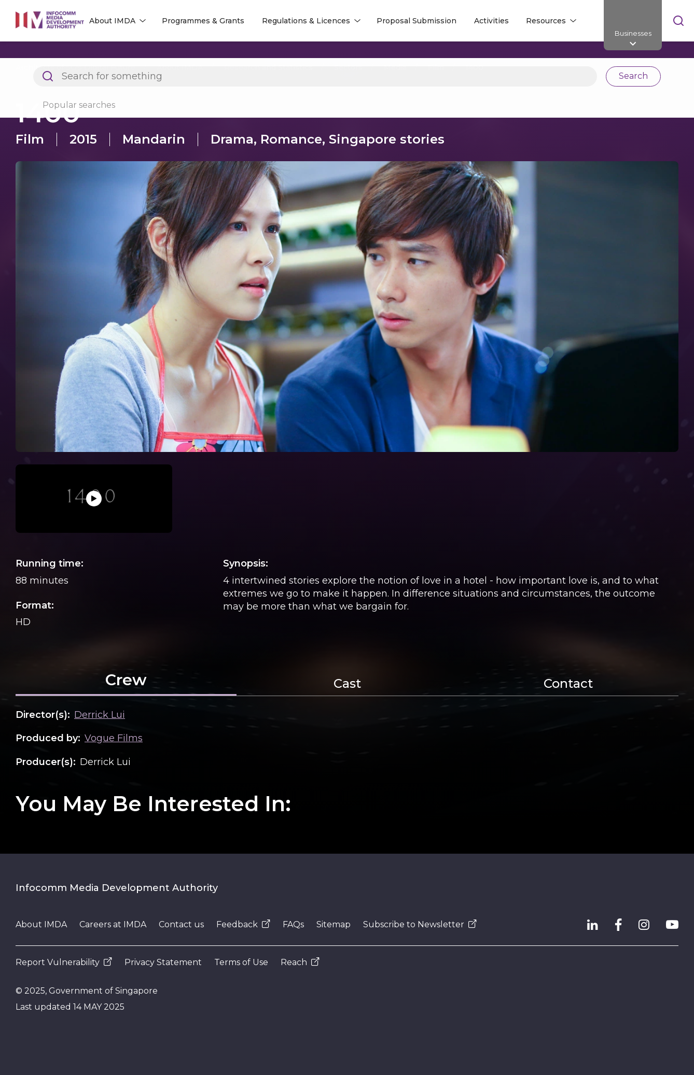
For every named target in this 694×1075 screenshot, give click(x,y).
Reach (300, 962)
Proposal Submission (416, 20)
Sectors (348, 67)
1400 (474, 67)
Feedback (243, 924)
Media (395, 67)
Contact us (181, 924)
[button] (347, 306)
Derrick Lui (99, 714)
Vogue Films (114, 738)
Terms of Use (241, 962)
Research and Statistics (268, 67)
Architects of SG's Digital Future (75, 67)
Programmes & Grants (203, 20)
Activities (491, 20)
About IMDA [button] (112, 20)
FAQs (293, 924)
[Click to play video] (94, 498)
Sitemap (333, 924)
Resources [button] (546, 20)
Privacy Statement (163, 962)
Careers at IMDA (112, 924)
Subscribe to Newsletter (420, 924)
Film (436, 67)
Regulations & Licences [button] (306, 20)
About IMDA (180, 67)
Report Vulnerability (64, 962)
